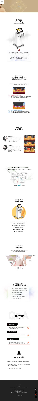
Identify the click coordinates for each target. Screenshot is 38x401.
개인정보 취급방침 (20, 395)
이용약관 (16, 395)
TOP (35, 391)
